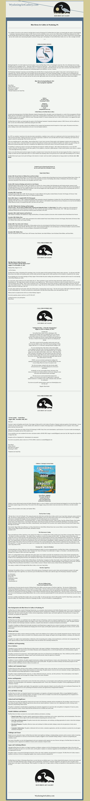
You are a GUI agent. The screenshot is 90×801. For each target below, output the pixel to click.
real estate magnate (62, 152)
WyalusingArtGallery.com (23, 4)
